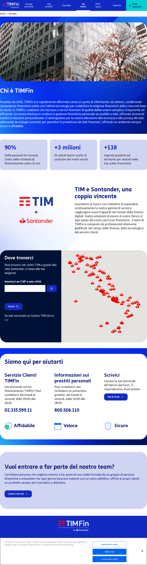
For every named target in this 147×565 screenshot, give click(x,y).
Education (66, 5)
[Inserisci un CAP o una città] (25, 288)
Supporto (117, 5)
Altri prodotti (49, 5)
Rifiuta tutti (109, 553)
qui (6, 319)
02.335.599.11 (18, 410)
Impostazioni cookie (109, 545)
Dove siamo (98, 5)
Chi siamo (83, 5)
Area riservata (135, 5)
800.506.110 (66, 410)
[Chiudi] (142, 552)
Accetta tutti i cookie (109, 560)
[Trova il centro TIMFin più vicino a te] (52, 288)
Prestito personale (28, 5)
